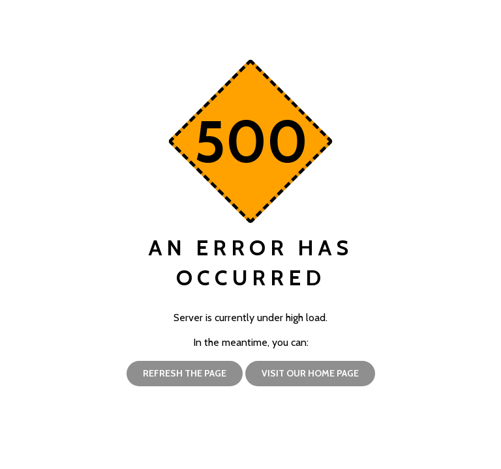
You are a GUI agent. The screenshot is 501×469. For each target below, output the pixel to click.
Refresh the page (184, 372)
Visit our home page (310, 372)
